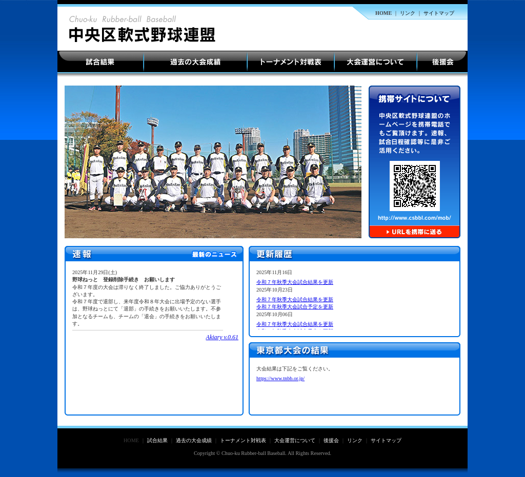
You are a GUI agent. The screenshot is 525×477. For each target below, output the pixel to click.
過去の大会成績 (195, 62)
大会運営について (375, 62)
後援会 (442, 62)
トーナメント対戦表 (290, 62)
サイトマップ (438, 13)
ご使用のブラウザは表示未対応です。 (355, 299)
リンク (407, 13)
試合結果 (100, 62)
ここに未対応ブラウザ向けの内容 (155, 338)
